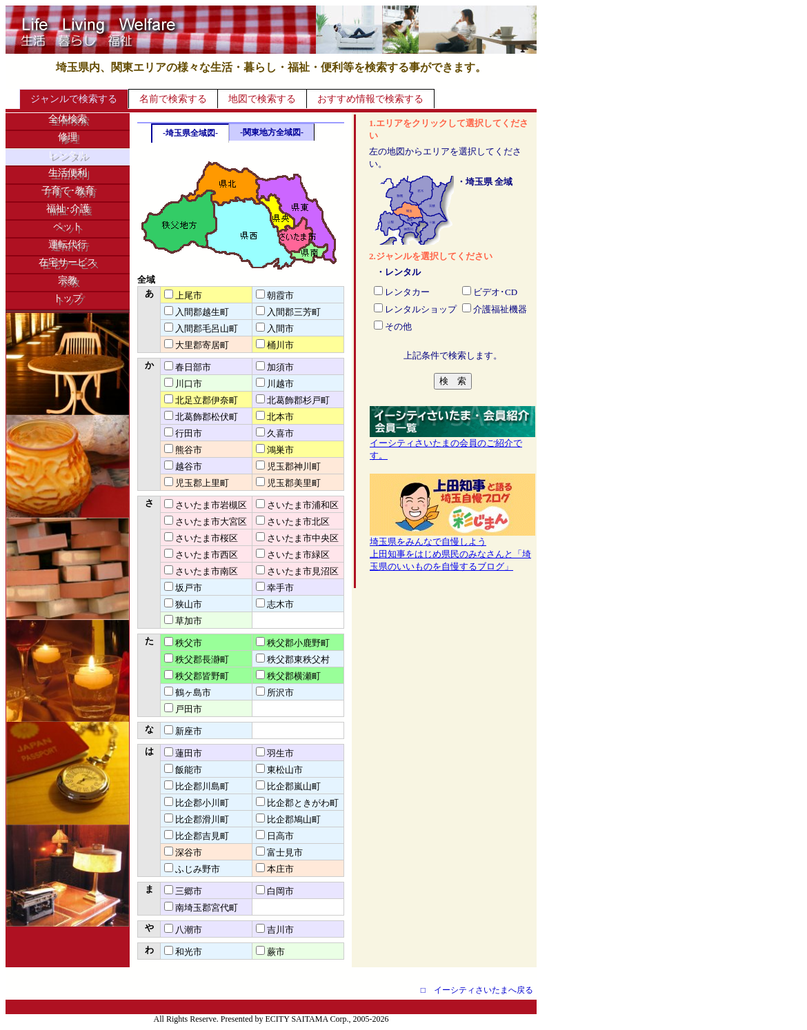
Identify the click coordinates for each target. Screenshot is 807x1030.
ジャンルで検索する (73, 99)
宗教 (67, 280)
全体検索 (67, 119)
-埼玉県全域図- (190, 133)
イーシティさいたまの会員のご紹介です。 (452, 445)
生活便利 (67, 173)
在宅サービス (68, 262)
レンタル (67, 155)
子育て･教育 (67, 190)
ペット (67, 226)
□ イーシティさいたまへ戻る (477, 990)
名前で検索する (173, 99)
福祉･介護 (68, 208)
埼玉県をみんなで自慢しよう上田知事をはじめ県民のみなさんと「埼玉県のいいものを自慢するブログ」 (452, 549)
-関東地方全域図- (271, 132)
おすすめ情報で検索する (370, 99)
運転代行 (67, 244)
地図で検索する (262, 99)
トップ (67, 298)
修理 (67, 137)
